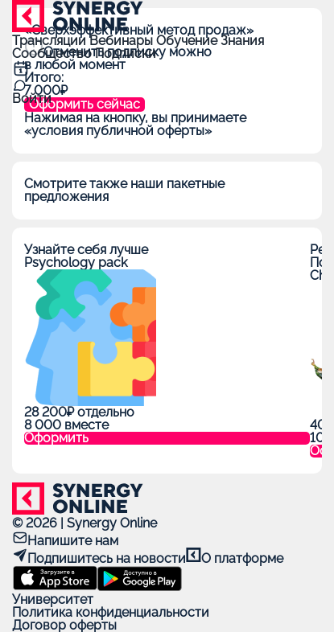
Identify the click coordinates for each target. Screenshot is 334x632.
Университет (52, 599)
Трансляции (50, 40)
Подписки (125, 53)
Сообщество (53, 53)
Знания (242, 40)
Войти (32, 98)
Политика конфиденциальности (110, 612)
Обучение (188, 40)
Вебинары (122, 40)
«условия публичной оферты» (118, 130)
